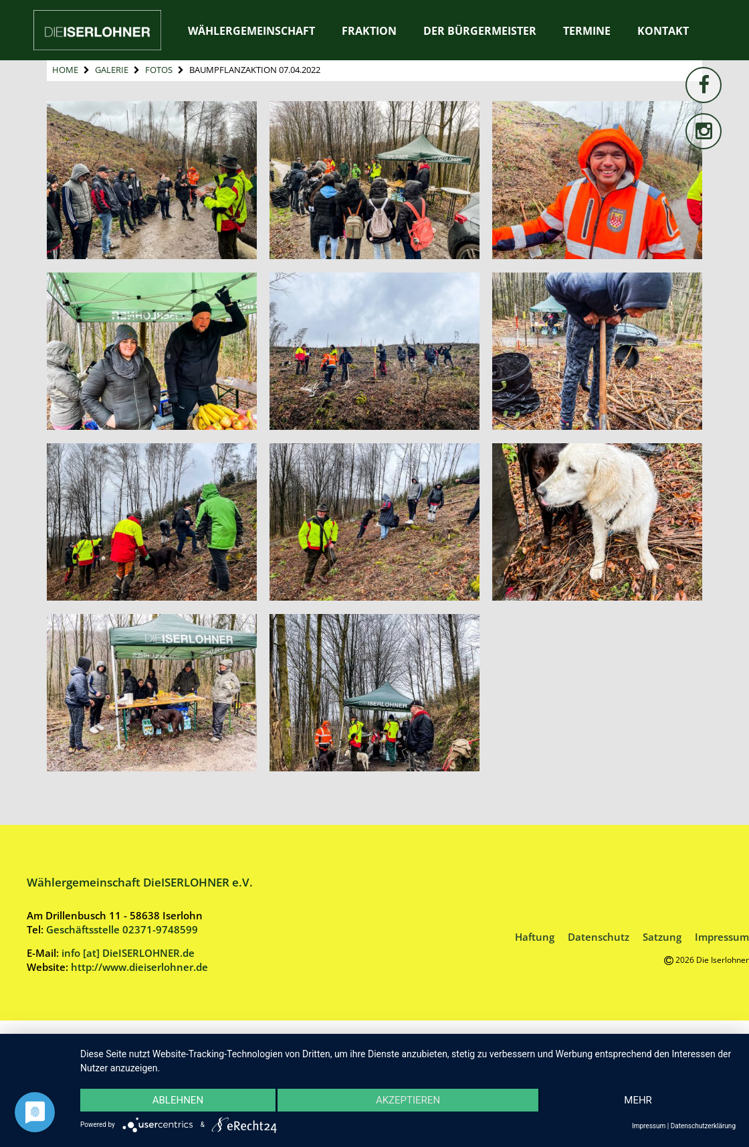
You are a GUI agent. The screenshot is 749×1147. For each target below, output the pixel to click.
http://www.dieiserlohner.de (139, 967)
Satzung (662, 936)
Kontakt (663, 30)
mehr (637, 1100)
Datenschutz (598, 936)
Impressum (722, 936)
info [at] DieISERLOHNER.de (128, 953)
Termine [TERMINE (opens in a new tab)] (587, 30)
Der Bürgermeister (479, 30)
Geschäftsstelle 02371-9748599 (122, 929)
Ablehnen (178, 1100)
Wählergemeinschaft (251, 30)
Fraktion (369, 30)
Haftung (534, 936)
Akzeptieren (408, 1100)
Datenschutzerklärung (703, 1126)
